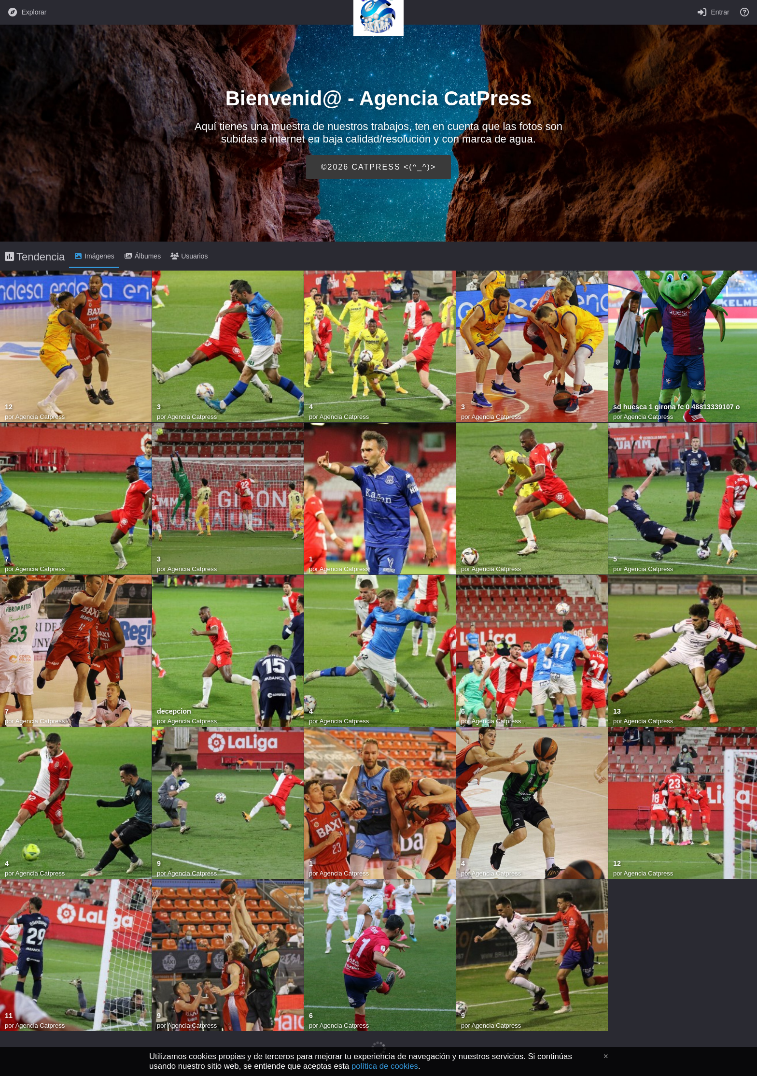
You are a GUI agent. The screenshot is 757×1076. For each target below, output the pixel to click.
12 (9, 407)
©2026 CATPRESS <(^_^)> (378, 167)
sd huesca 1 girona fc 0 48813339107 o (676, 407)
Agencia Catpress (40, 416)
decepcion (174, 711)
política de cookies (384, 1066)
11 (9, 1015)
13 (617, 711)
